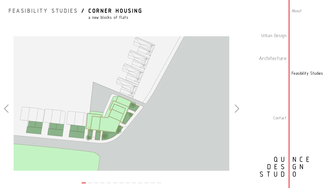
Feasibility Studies (43, 11)
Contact (280, 118)
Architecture (273, 58)
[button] (6, 108)
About (297, 11)
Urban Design (273, 36)
